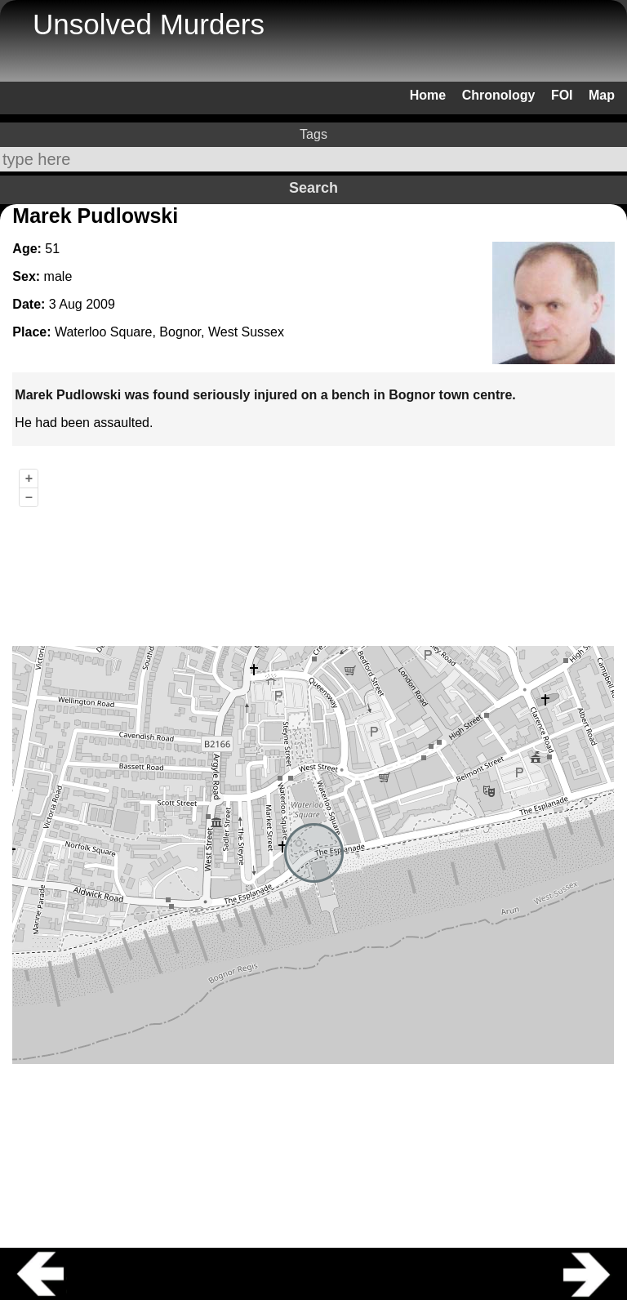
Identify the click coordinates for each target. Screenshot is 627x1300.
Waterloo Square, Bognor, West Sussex (169, 332)
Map (602, 95)
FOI (562, 95)
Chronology (499, 95)
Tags (313, 134)
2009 (100, 304)
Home (428, 95)
